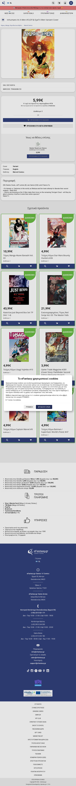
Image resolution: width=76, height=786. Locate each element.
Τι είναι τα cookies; (14, 400)
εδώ (64, 395)
